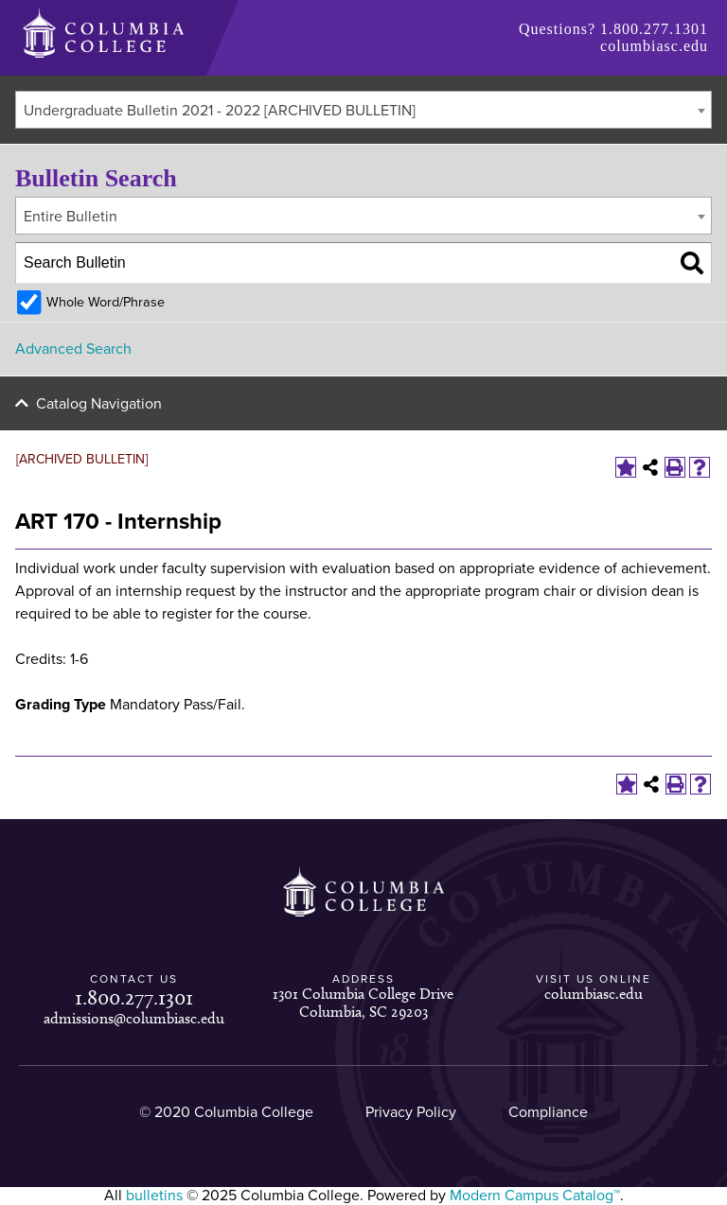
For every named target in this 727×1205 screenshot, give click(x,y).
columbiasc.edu (654, 46)
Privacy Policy (410, 1112)
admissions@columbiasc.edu (134, 1018)
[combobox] (363, 110)
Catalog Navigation (99, 403)
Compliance (548, 1112)
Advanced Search (73, 349)
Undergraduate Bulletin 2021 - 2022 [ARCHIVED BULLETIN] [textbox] (220, 110)
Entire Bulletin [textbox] (70, 216)
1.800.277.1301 (654, 29)
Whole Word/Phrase (105, 302)
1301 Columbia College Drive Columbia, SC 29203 (363, 1002)
